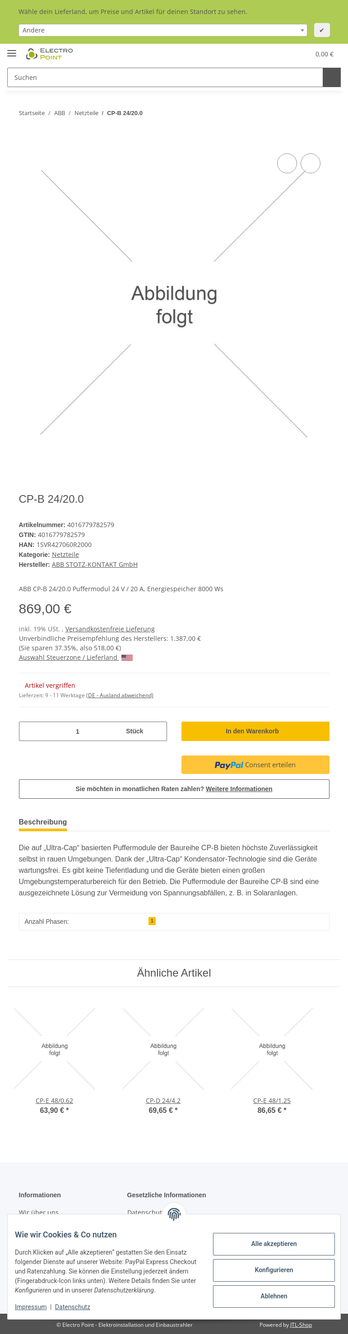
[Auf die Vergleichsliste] (287, 163)
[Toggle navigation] (11, 49)
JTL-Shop (301, 1322)
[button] (259, 54)
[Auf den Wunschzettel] (310, 163)
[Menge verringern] (29, 729)
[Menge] (77, 729)
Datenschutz (79, 1307)
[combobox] (163, 30)
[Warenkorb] (316, 54)
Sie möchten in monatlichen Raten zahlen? (174, 787)
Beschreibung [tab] (45, 819)
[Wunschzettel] (280, 54)
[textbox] (163, 30)
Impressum (38, 1307)
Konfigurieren (266, 1265)
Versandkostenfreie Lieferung (110, 626)
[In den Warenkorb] (26, 141)
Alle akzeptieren (266, 1239)
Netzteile (65, 553)
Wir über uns (39, 1210)
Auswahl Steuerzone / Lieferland (76, 655)
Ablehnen (266, 1291)
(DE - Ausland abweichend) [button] (119, 693)
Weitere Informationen (240, 787)
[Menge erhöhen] (157, 729)
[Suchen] (163, 77)
